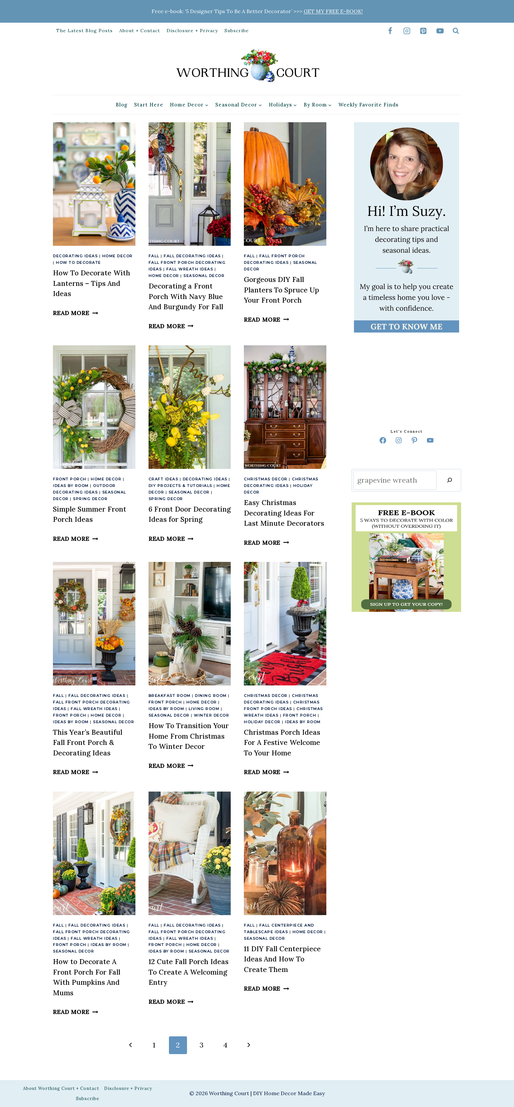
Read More (75, 313)
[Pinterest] (423, 31)
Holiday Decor (262, 722)
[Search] (449, 480)
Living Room (204, 708)
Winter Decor (211, 715)
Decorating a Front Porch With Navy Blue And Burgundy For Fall (186, 296)
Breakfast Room (170, 695)
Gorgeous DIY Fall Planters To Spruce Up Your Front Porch (281, 290)
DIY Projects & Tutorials (180, 485)
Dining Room (211, 695)
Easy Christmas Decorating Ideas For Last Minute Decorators (284, 513)
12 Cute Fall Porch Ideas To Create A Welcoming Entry (188, 972)
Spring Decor (90, 498)
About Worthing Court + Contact (61, 1088)
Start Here (148, 105)
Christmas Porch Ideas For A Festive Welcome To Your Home (282, 742)
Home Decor (117, 256)
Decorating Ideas (75, 256)
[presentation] (94, 184)
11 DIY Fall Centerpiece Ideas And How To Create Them (282, 959)
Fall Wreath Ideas (189, 269)
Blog (122, 105)
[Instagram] (407, 31)
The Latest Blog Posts (84, 31)
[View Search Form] (456, 31)
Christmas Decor (266, 479)
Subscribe (236, 31)
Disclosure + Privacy (192, 31)
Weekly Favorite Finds (369, 105)
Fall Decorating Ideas (192, 256)
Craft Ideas (163, 479)
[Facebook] (390, 31)
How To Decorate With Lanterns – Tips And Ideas (91, 283)
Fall (154, 256)
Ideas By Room (71, 485)
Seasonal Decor (203, 275)
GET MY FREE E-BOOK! (333, 11)
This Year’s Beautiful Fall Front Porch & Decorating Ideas (87, 742)
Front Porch (69, 479)
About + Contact (139, 31)
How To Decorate (78, 262)
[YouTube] (440, 31)
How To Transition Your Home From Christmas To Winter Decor (189, 736)
